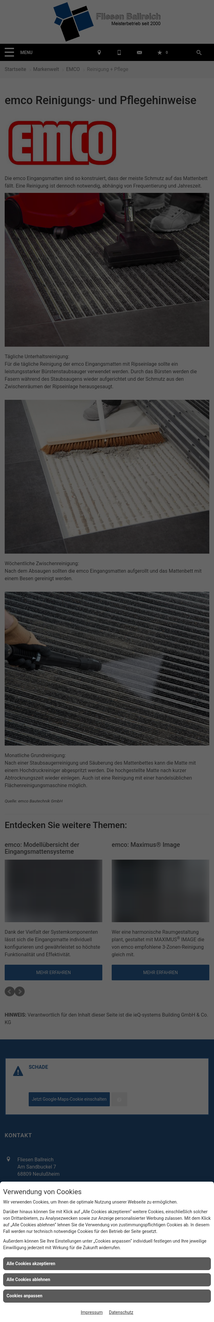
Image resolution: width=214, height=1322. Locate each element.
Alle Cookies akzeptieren (31, 1263)
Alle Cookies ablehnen (28, 1279)
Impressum (92, 1312)
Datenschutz (121, 1312)
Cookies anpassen (24, 1295)
